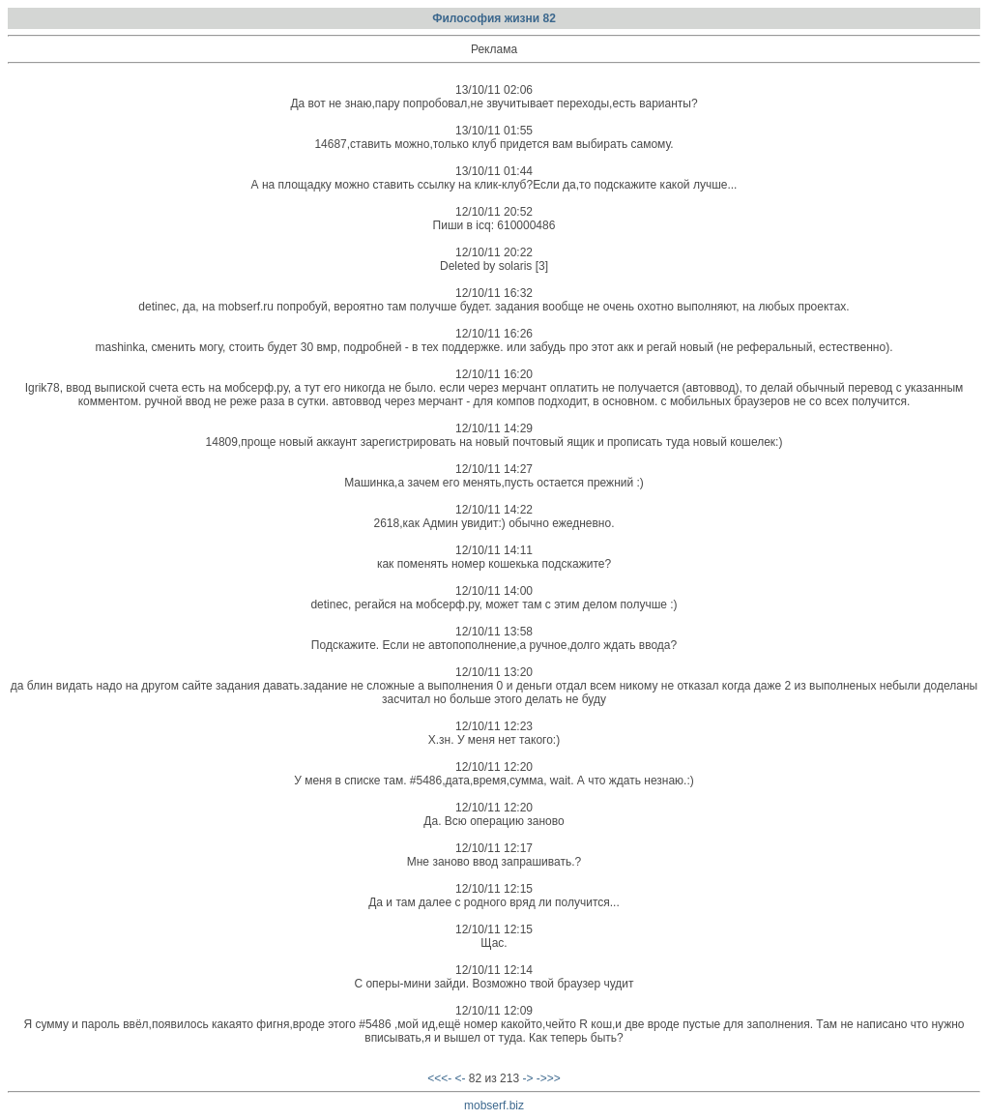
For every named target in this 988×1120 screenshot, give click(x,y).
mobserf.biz (494, 1105)
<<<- (439, 1078)
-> (527, 1078)
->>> (549, 1078)
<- (460, 1078)
